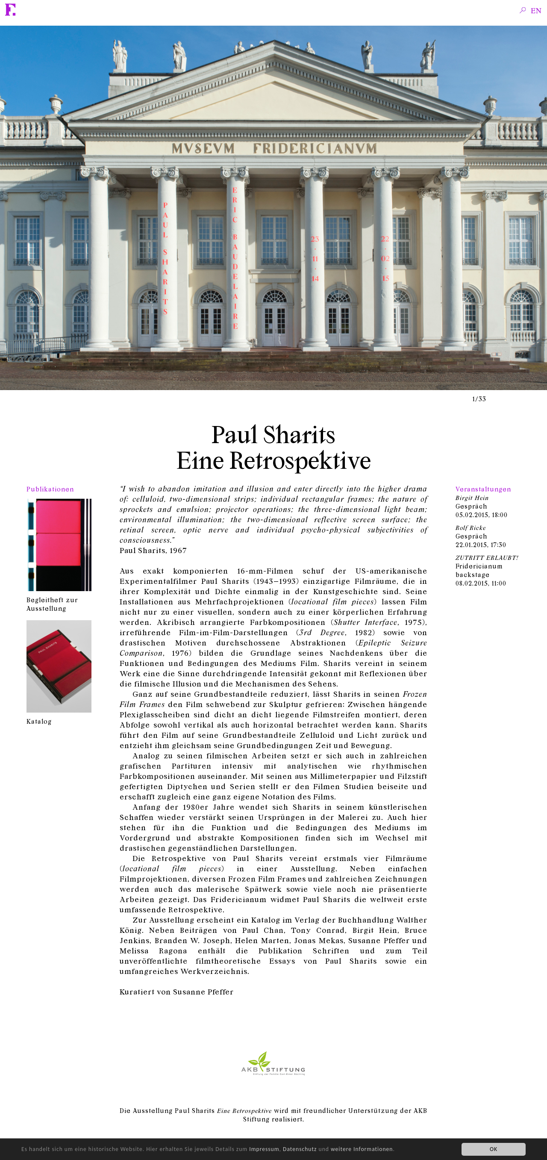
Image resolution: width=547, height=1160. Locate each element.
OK (493, 1149)
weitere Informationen (362, 1149)
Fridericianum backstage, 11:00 (487, 570)
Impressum (264, 1149)
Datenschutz (300, 1149)
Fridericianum (10, 9)
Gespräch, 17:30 (481, 536)
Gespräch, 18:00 (482, 506)
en (536, 10)
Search (523, 9)
